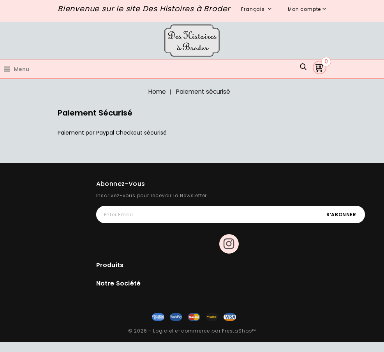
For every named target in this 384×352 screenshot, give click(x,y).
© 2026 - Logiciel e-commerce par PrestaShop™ (192, 330)
